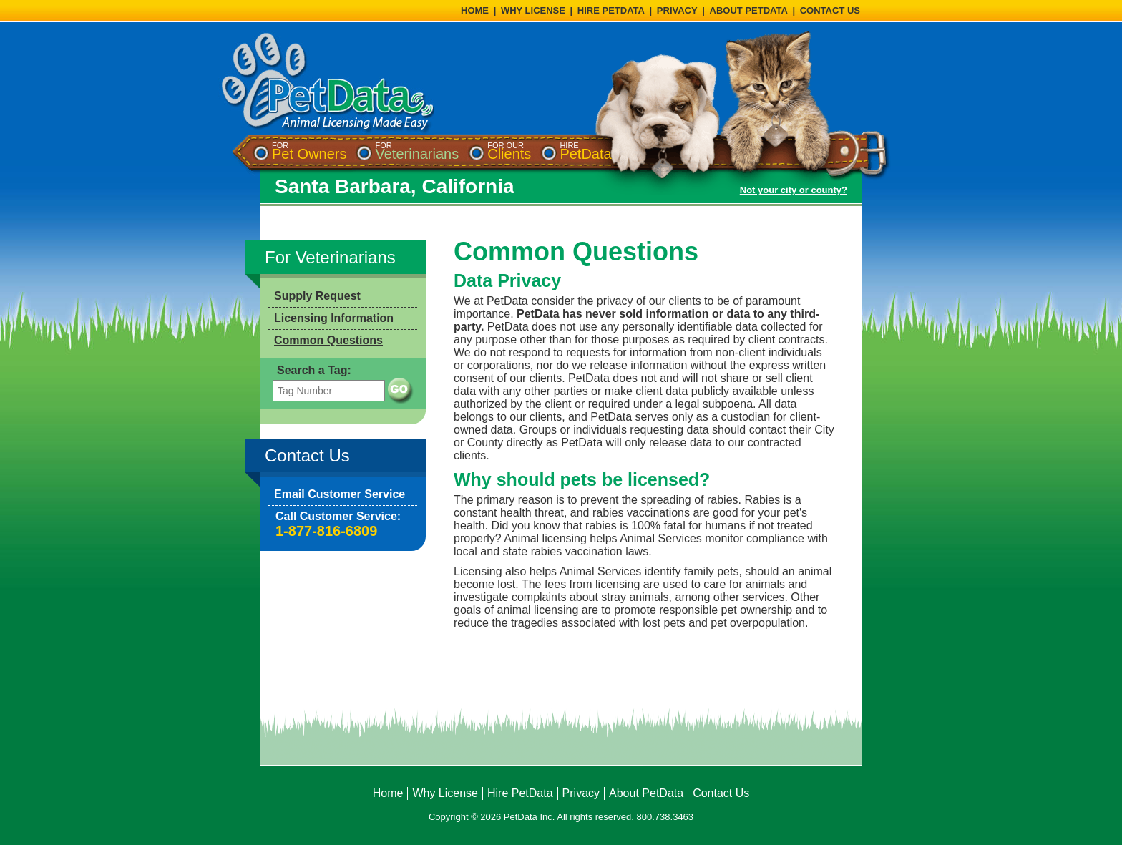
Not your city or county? (793, 190)
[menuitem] (309, 151)
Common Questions (328, 340)
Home (388, 793)
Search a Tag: (314, 370)
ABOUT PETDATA (749, 10)
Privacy (581, 793)
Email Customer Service (339, 494)
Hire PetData (520, 793)
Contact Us (721, 793)
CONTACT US (830, 10)
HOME (475, 10)
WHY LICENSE (533, 10)
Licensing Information (334, 318)
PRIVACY (677, 10)
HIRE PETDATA (611, 10)
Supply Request (317, 296)
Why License (445, 793)
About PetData (646, 793)
